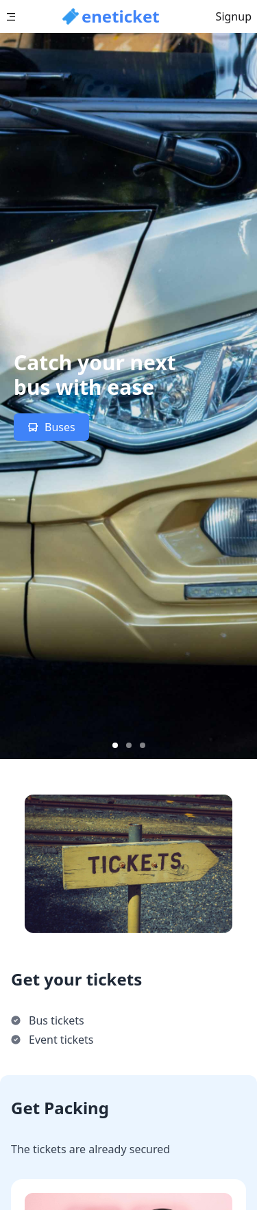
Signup (234, 16)
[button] (111, 16)
